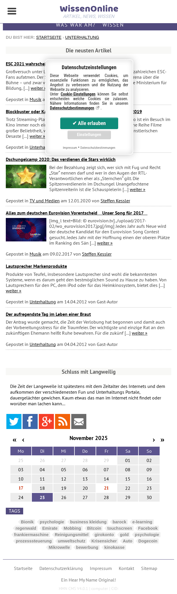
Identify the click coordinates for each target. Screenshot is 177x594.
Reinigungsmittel (72, 534)
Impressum (101, 568)
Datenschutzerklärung (61, 568)
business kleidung (88, 522)
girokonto (104, 534)
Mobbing (72, 528)
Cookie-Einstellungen (78, 94)
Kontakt (126, 568)
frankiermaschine (31, 534)
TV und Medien (45, 201)
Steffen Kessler (115, 201)
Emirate (50, 528)
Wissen (113, 24)
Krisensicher (104, 541)
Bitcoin (94, 528)
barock (119, 522)
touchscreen (119, 528)
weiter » (38, 88)
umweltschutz (71, 541)
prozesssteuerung (34, 541)
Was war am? (76, 24)
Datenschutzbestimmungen (72, 108)
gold (124, 534)
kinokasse (114, 547)
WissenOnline (89, 10)
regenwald (26, 528)
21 (106, 487)
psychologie (52, 522)
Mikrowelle (59, 547)
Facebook (148, 528)
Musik (35, 99)
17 (21, 487)
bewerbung (87, 547)
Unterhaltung (82, 37)
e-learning (142, 522)
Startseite (48, 37)
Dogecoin (148, 541)
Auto (127, 541)
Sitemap (149, 568)
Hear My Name (83, 580)
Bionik (27, 522)
